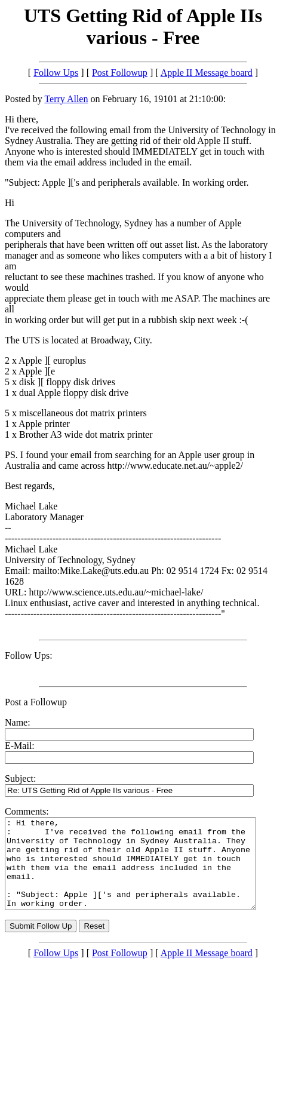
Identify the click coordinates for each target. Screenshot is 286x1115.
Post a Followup (36, 702)
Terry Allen (66, 99)
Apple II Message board (207, 72)
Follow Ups (55, 72)
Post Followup (119, 72)
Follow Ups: (29, 655)
